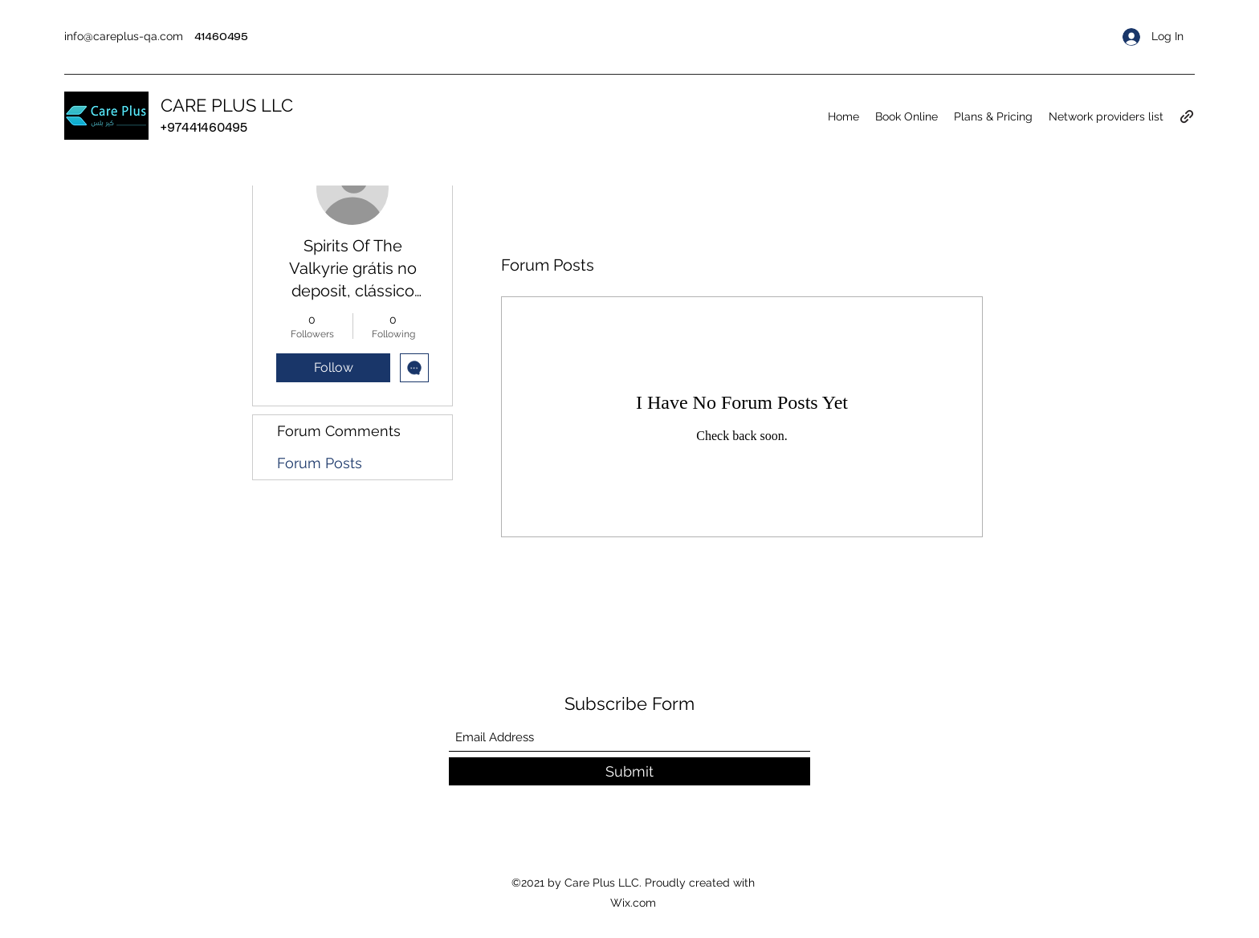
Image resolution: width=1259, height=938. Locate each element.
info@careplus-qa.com (123, 36)
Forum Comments (339, 430)
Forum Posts (319, 463)
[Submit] (629, 771)
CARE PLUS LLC (227, 105)
